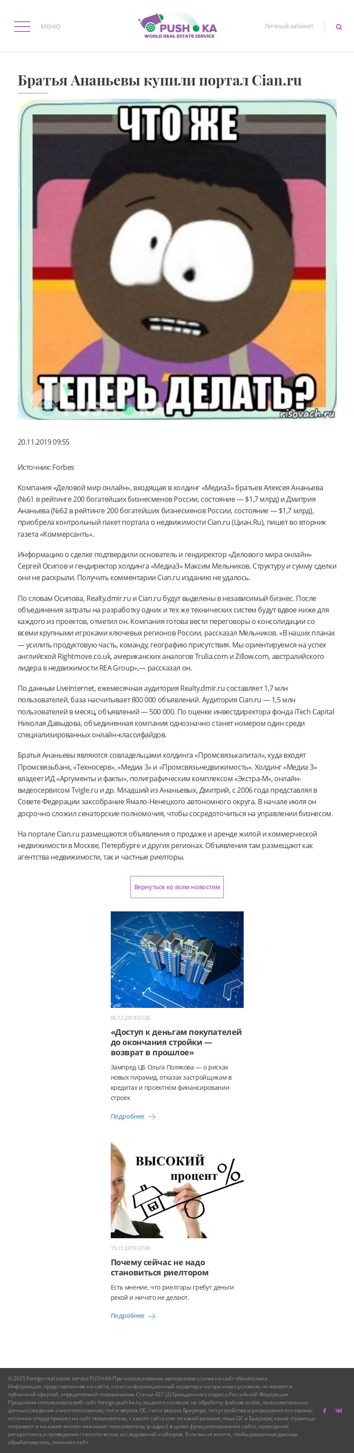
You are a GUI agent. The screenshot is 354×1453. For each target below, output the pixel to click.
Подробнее (135, 1116)
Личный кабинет (289, 26)
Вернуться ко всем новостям (177, 887)
